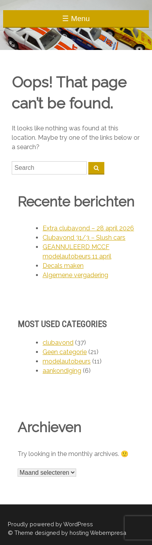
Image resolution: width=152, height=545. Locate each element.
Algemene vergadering (75, 275)
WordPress (78, 524)
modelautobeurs (67, 361)
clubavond (58, 342)
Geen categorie (65, 352)
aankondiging (62, 370)
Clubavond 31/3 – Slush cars (84, 237)
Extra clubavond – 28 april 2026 (88, 228)
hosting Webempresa (98, 532)
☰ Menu (75, 18)
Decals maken (63, 265)
